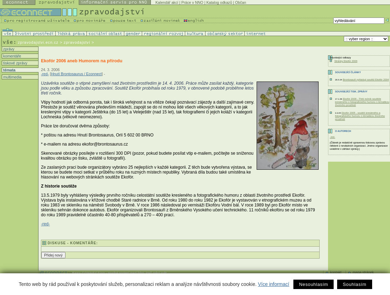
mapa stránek (363, 272)
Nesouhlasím (313, 284)
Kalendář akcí (166, 2)
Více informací (273, 284)
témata (8, 70)
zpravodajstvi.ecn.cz (38, 42)
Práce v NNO (192, 2)
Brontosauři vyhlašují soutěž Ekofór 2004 (366, 79)
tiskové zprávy (14, 63)
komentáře (11, 56)
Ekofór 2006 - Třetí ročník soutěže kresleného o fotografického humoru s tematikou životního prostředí (362, 102)
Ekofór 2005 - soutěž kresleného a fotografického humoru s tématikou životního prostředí (360, 116)
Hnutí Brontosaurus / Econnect (76, 74)
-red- (45, 74)
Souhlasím (354, 284)
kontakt (335, 272)
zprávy (8, 49)
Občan (240, 2)
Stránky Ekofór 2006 (345, 61)
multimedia (12, 77)
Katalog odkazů (219, 2)
